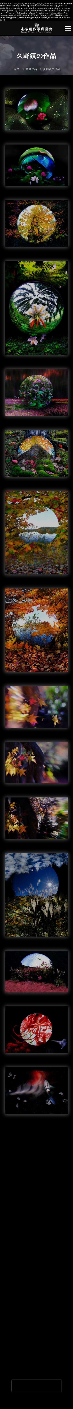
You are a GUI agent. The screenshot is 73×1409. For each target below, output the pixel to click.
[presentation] (37, 1386)
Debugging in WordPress (29, 12)
